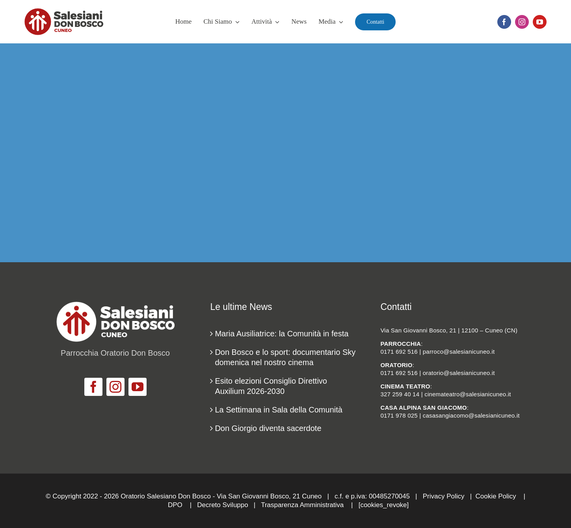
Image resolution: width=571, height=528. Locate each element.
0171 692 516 (398, 351)
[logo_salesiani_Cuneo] (63, 12)
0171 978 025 (398, 415)
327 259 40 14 (399, 394)
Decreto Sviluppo (222, 505)
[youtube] (540, 22)
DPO (175, 505)
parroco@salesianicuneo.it (459, 351)
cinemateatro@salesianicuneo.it (467, 394)
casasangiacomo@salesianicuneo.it (471, 415)
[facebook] (504, 22)
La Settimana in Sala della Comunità (278, 409)
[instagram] (522, 22)
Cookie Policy (496, 496)
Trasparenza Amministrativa (302, 505)
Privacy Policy (444, 496)
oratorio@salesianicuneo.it (459, 372)
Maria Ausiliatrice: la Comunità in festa (281, 333)
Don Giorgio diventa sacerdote (268, 428)
